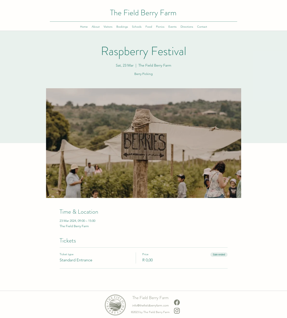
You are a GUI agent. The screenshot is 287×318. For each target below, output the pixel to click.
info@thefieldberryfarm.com (150, 305)
